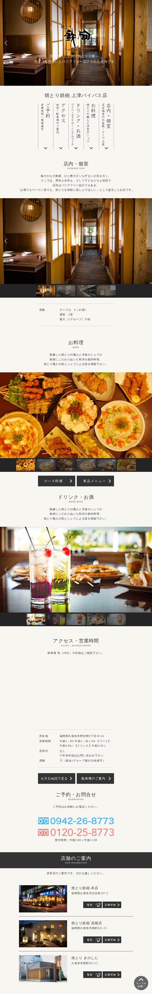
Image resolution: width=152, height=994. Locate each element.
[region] (76, 248)
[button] (6, 43)
